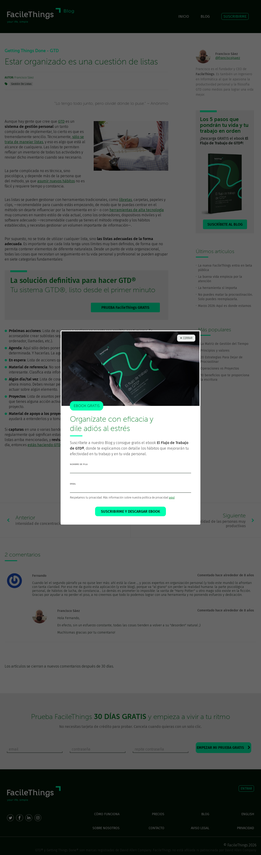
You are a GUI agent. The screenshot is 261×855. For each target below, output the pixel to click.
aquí (172, 502)
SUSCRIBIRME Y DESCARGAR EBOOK (130, 516)
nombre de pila (78, 469)
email (73, 488)
